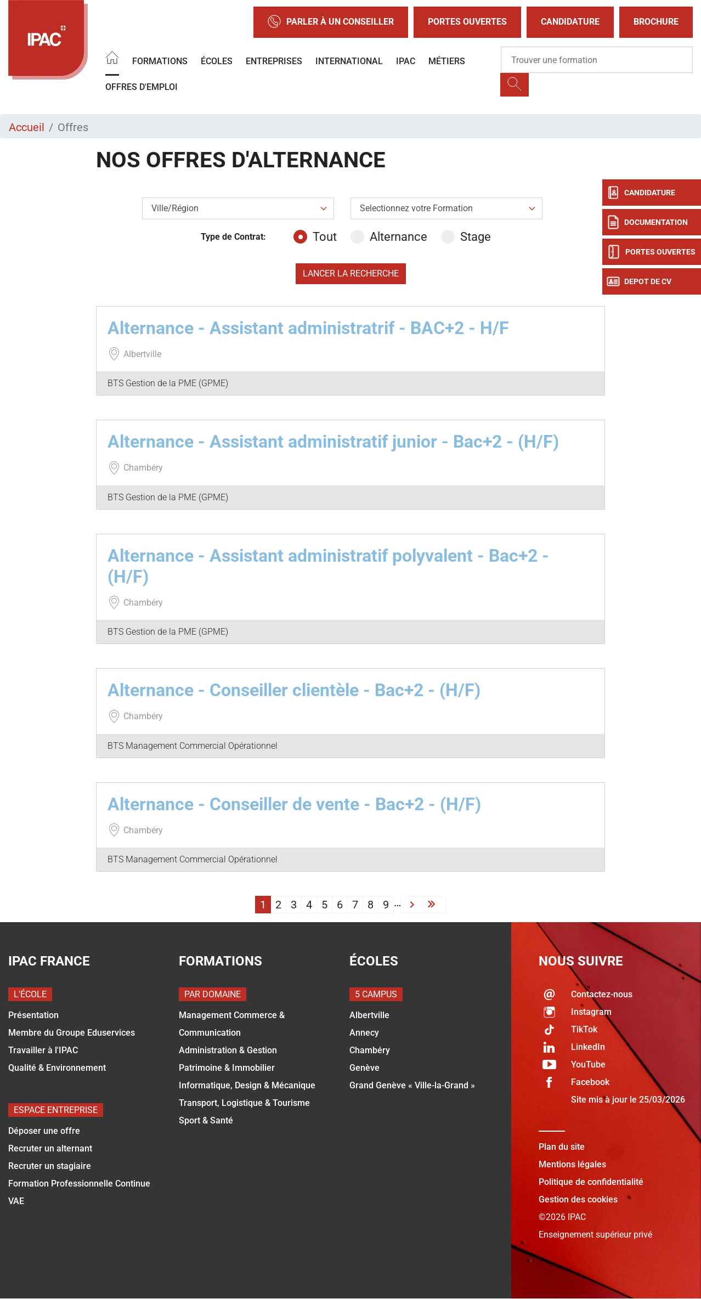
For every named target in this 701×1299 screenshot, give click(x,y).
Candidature (570, 21)
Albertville (369, 1015)
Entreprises (274, 61)
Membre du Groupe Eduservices (71, 1032)
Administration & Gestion (228, 1050)
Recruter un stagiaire (49, 1166)
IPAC (405, 61)
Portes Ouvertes (467, 21)
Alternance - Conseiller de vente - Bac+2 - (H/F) (294, 804)
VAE (16, 1201)
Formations (160, 61)
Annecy (364, 1032)
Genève (364, 1068)
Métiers (446, 61)
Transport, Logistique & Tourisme (244, 1103)
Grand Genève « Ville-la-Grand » (412, 1085)
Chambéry (369, 1050)
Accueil (26, 127)
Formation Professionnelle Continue (79, 1183)
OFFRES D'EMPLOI (141, 87)
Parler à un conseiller (331, 22)
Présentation (33, 1015)
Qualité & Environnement (57, 1068)
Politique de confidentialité (591, 1182)
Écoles (217, 61)
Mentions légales (572, 1164)
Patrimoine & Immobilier (227, 1068)
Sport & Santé (206, 1120)
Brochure (656, 21)
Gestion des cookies (578, 1199)
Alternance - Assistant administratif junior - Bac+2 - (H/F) (333, 441)
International (349, 61)
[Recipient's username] (597, 60)
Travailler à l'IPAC (43, 1050)
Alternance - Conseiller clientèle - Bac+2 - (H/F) (294, 690)
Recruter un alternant (50, 1148)
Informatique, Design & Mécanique (247, 1085)
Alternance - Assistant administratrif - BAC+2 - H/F (308, 328)
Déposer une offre (44, 1131)
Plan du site (562, 1147)
